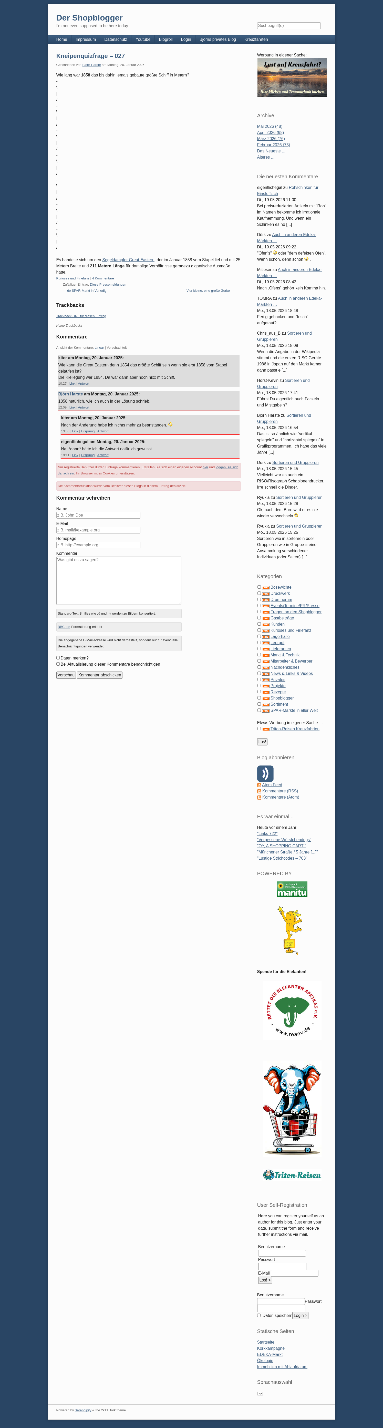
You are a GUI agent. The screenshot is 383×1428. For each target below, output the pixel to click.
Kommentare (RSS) (280, 791)
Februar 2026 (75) (273, 145)
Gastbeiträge (282, 618)
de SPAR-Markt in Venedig (87, 291)
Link (72, 383)
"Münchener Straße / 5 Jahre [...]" (287, 852)
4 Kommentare (103, 278)
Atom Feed (272, 785)
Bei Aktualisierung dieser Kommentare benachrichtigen (110, 664)
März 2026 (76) (271, 139)
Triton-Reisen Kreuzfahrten (295, 729)
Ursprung (88, 431)
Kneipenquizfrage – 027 (90, 55)
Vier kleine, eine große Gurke (208, 291)
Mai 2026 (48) (270, 126)
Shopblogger (282, 698)
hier (205, 467)
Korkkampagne (271, 1348)
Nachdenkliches (285, 667)
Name (61, 509)
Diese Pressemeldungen (108, 284)
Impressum (86, 39)
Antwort (83, 383)
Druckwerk (280, 593)
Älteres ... (266, 157)
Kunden (278, 624)
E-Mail (62, 523)
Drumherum (281, 599)
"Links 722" (267, 833)
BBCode (64, 627)
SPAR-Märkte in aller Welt (294, 710)
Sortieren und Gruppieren (295, 462)
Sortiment (279, 704)
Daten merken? (75, 658)
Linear (99, 347)
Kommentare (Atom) (280, 797)
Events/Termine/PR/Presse (295, 606)
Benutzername (271, 1247)
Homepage (66, 538)
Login (186, 39)
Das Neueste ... (271, 151)
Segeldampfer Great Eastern (128, 260)
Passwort (266, 1259)
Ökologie (265, 1360)
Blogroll (165, 39)
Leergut (277, 642)
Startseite (266, 1342)
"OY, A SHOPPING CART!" (281, 846)
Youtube (143, 39)
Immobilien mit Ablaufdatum (282, 1367)
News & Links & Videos (292, 673)
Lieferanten (281, 649)
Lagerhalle (280, 636)
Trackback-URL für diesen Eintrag (81, 316)
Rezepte (278, 692)
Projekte (278, 686)
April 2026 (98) (270, 132)
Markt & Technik (285, 655)
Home (61, 39)
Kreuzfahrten (256, 39)
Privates (278, 679)
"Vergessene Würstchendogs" (284, 840)
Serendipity (83, 1410)
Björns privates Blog (218, 39)
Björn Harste (91, 65)
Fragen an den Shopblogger (296, 612)
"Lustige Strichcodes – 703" (282, 858)
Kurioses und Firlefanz (72, 278)
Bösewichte (281, 587)
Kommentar (67, 553)
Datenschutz (115, 39)
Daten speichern (277, 1315)
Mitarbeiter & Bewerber (292, 661)
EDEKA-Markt (270, 1354)
